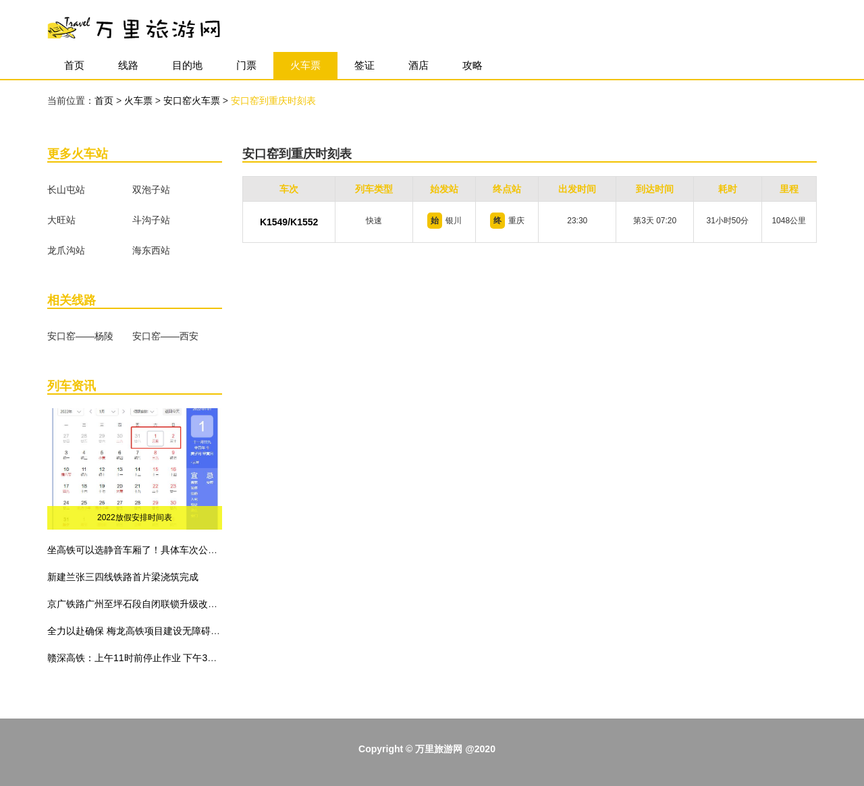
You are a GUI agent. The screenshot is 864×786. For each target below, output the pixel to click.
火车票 (305, 65)
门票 (246, 65)
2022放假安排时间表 (134, 517)
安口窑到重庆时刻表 (273, 100)
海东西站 (151, 250)
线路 (128, 65)
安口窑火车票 (193, 100)
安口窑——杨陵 (80, 336)
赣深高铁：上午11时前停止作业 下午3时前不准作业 (155, 657)
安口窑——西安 (165, 336)
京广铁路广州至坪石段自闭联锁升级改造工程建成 (151, 603)
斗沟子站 (151, 220)
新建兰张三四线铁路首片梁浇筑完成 (122, 576)
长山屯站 (66, 189)
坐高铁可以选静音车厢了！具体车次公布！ (137, 549)
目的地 (187, 65)
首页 (74, 65)
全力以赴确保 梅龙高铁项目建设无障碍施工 (138, 630)
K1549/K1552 (289, 222)
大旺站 (61, 220)
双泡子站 (151, 189)
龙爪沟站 (66, 250)
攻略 (472, 65)
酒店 (418, 65)
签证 (364, 65)
